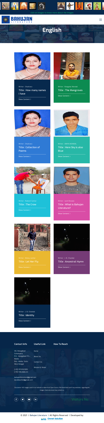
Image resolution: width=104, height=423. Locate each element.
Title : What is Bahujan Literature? (70, 206)
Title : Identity (26, 315)
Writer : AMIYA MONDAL (67, 144)
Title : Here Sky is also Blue (70, 149)
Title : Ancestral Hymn (71, 261)
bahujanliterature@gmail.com (25, 377)
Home (36, 351)
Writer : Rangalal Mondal (68, 87)
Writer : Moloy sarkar (27, 258)
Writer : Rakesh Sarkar (28, 201)
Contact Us (38, 362)
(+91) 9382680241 (21, 372)
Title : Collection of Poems (29, 149)
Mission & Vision (40, 367)
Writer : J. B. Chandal (66, 258)
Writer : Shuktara (25, 87)
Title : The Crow (27, 204)
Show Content (25, 99)
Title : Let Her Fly (28, 261)
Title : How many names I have (32, 92)
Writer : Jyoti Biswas (66, 201)
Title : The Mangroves (70, 90)
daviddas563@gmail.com (23, 380)
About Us (37, 357)
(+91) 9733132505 (21, 369)
